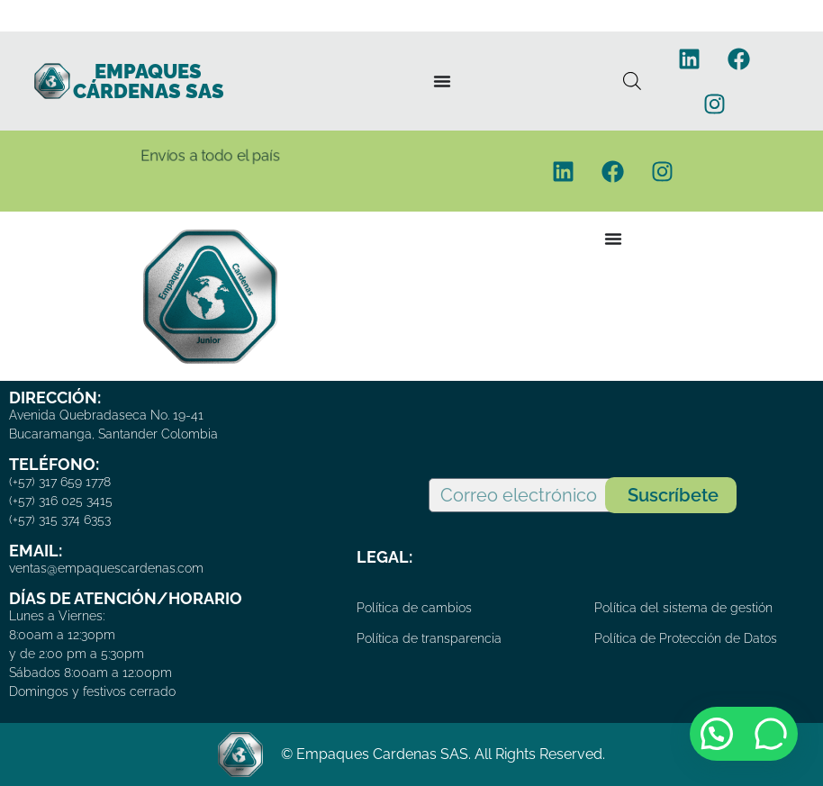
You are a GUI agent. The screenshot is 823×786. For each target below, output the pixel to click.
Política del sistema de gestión (683, 608)
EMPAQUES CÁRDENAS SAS (148, 81)
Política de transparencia (429, 638)
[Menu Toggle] (442, 81)
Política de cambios (414, 608)
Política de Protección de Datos (685, 638)
